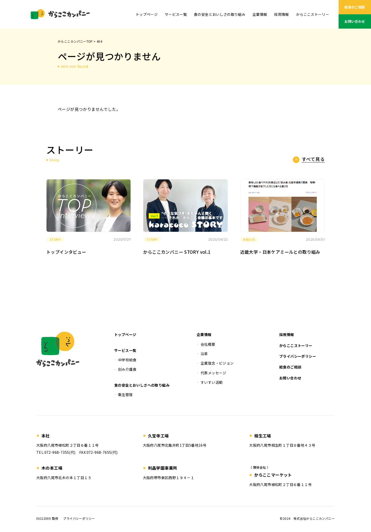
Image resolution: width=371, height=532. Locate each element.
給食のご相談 (354, 7)
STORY (55, 239)
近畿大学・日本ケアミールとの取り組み (280, 252)
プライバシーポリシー (79, 518)
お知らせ (249, 239)
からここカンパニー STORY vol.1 (177, 252)
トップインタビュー (66, 252)
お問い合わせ (354, 21)
